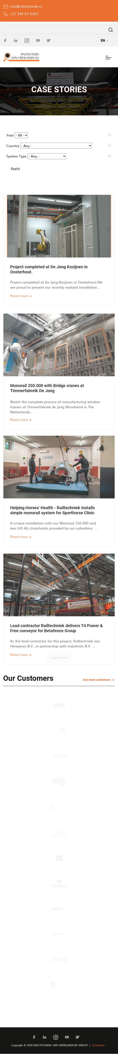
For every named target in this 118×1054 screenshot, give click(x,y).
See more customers (97, 680)
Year (10, 135)
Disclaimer (98, 1045)
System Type (16, 156)
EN (103, 40)
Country (12, 145)
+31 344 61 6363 (24, 13)
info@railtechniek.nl (26, 6)
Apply (15, 168)
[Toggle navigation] (108, 57)
